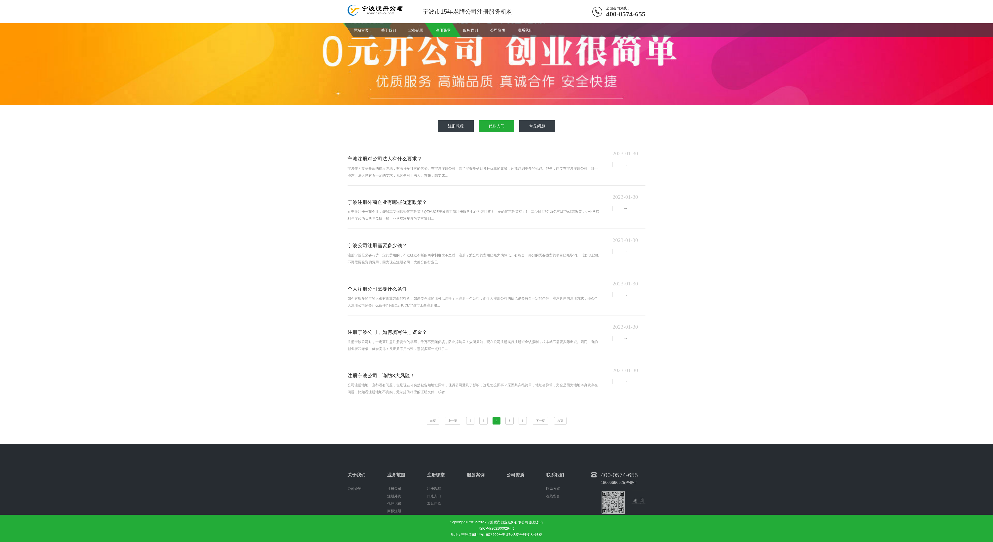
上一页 (452, 421)
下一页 (540, 421)
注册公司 (394, 518)
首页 (433, 421)
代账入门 (496, 126)
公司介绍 (354, 518)
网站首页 (361, 30)
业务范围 (415, 30)
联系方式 (553, 518)
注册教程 (456, 126)
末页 (560, 421)
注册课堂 (443, 30)
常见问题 (537, 126)
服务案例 (470, 30)
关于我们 (388, 30)
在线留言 (553, 526)
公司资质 (497, 30)
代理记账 (394, 533)
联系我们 (525, 30)
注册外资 (394, 526)
